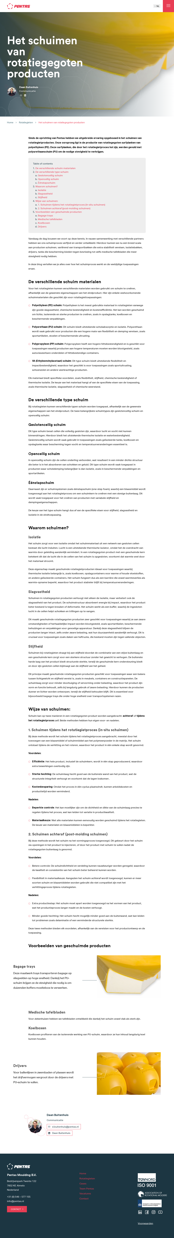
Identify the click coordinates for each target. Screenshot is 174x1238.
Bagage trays (45, 215)
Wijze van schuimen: (46, 201)
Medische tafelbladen (50, 219)
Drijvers (42, 226)
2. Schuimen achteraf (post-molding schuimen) (64, 208)
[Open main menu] (168, 6)
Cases (82, 1183)
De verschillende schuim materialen (55, 168)
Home (10, 122)
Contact (16, 1209)
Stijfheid (42, 197)
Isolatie (42, 190)
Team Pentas (86, 1188)
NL (156, 6)
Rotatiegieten (26, 122)
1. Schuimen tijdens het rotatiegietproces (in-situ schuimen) (71, 204)
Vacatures (85, 1193)
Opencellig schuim (48, 179)
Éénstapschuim (46, 182)
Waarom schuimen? (46, 186)
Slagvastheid (45, 193)
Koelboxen (44, 222)
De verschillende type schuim (51, 171)
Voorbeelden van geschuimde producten (58, 211)
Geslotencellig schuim (50, 175)
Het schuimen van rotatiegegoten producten (61, 122)
